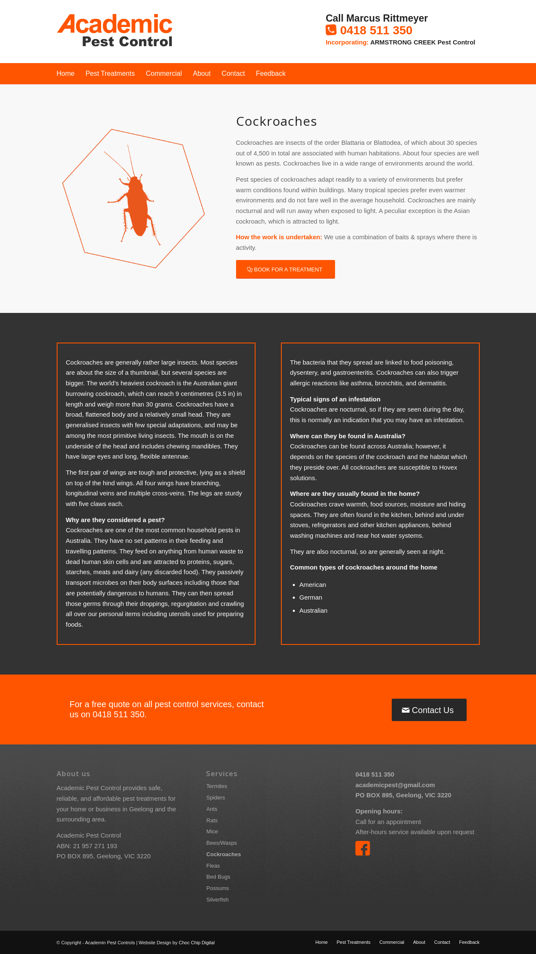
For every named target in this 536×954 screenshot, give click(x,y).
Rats (212, 820)
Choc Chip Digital (196, 942)
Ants (211, 809)
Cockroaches (223, 854)
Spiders (215, 797)
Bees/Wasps (221, 843)
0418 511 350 (376, 30)
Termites (216, 786)
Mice (212, 831)
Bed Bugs (218, 877)
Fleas (213, 866)
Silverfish (217, 899)
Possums (217, 888)
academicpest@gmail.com (395, 784)
